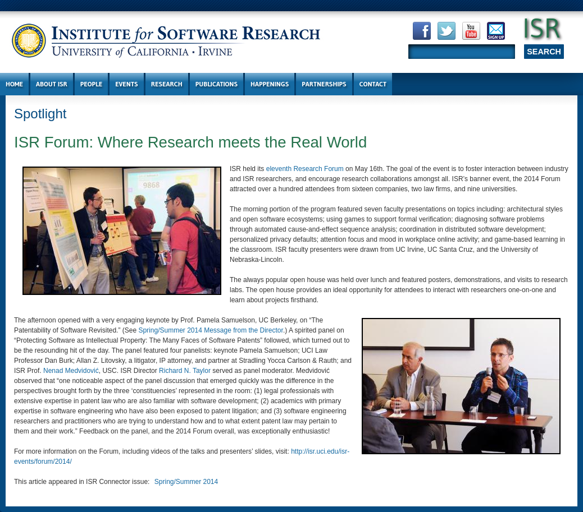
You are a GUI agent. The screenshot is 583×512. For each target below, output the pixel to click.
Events (126, 84)
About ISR (51, 84)
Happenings (269, 84)
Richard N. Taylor (185, 371)
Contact (373, 84)
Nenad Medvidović (71, 371)
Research (167, 84)
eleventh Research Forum (305, 169)
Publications (216, 84)
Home (14, 84)
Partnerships (324, 84)
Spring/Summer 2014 (186, 482)
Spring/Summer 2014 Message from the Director (210, 330)
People (91, 84)
